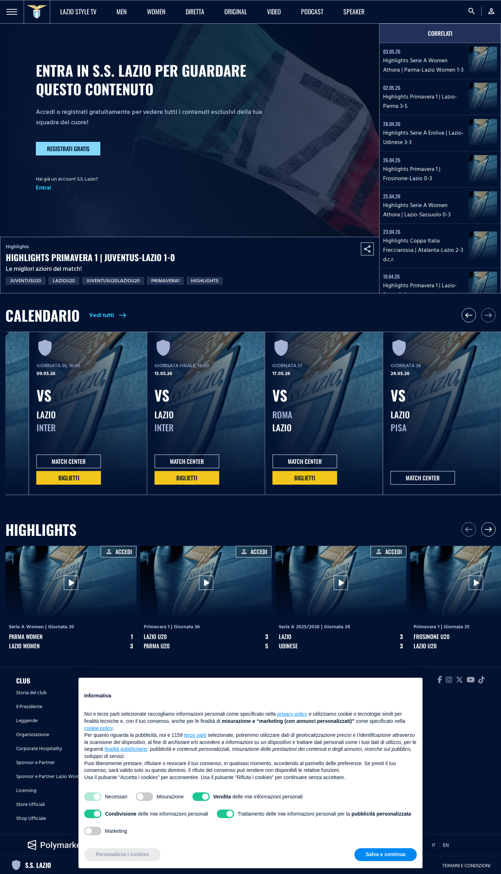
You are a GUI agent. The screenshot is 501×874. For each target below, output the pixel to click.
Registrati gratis (68, 148)
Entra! (43, 187)
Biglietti (68, 478)
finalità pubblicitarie (126, 749)
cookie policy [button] (98, 728)
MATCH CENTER (69, 461)
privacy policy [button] (292, 714)
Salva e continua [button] (385, 854)
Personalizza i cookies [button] (122, 854)
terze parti (195, 735)
